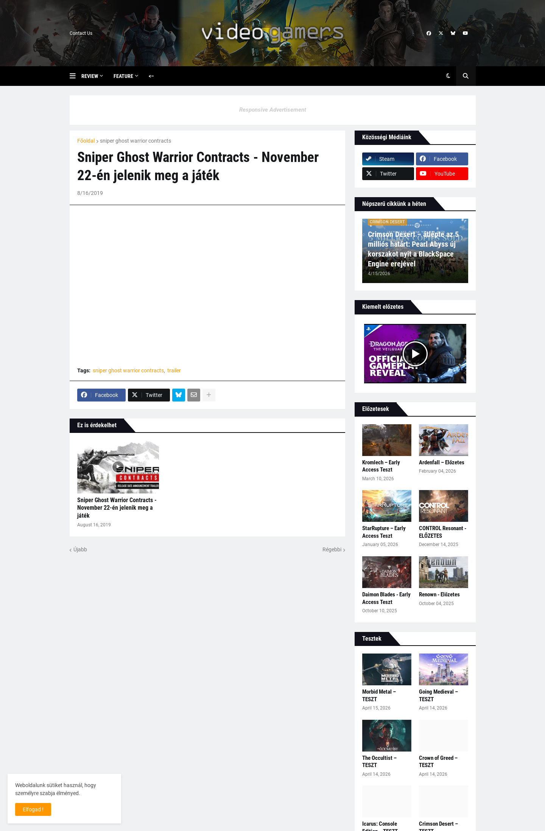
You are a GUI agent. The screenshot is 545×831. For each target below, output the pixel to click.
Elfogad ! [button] (33, 809)
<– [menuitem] (151, 76)
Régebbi (331, 549)
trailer (174, 370)
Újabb (80, 549)
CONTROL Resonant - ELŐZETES (442, 532)
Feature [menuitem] (123, 76)
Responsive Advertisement (272, 109)
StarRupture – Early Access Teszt (384, 532)
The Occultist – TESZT (379, 762)
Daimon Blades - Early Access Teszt (386, 598)
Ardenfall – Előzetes (441, 462)
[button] (75, 76)
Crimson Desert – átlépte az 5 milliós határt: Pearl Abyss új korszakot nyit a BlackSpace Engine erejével (413, 249)
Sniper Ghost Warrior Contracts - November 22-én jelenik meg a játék (117, 508)
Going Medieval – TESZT (438, 695)
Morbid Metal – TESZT (379, 695)
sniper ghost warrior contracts (135, 140)
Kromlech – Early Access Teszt (381, 466)
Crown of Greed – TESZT (438, 762)
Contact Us (81, 33)
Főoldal (86, 140)
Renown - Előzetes (439, 594)
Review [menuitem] (89, 76)
